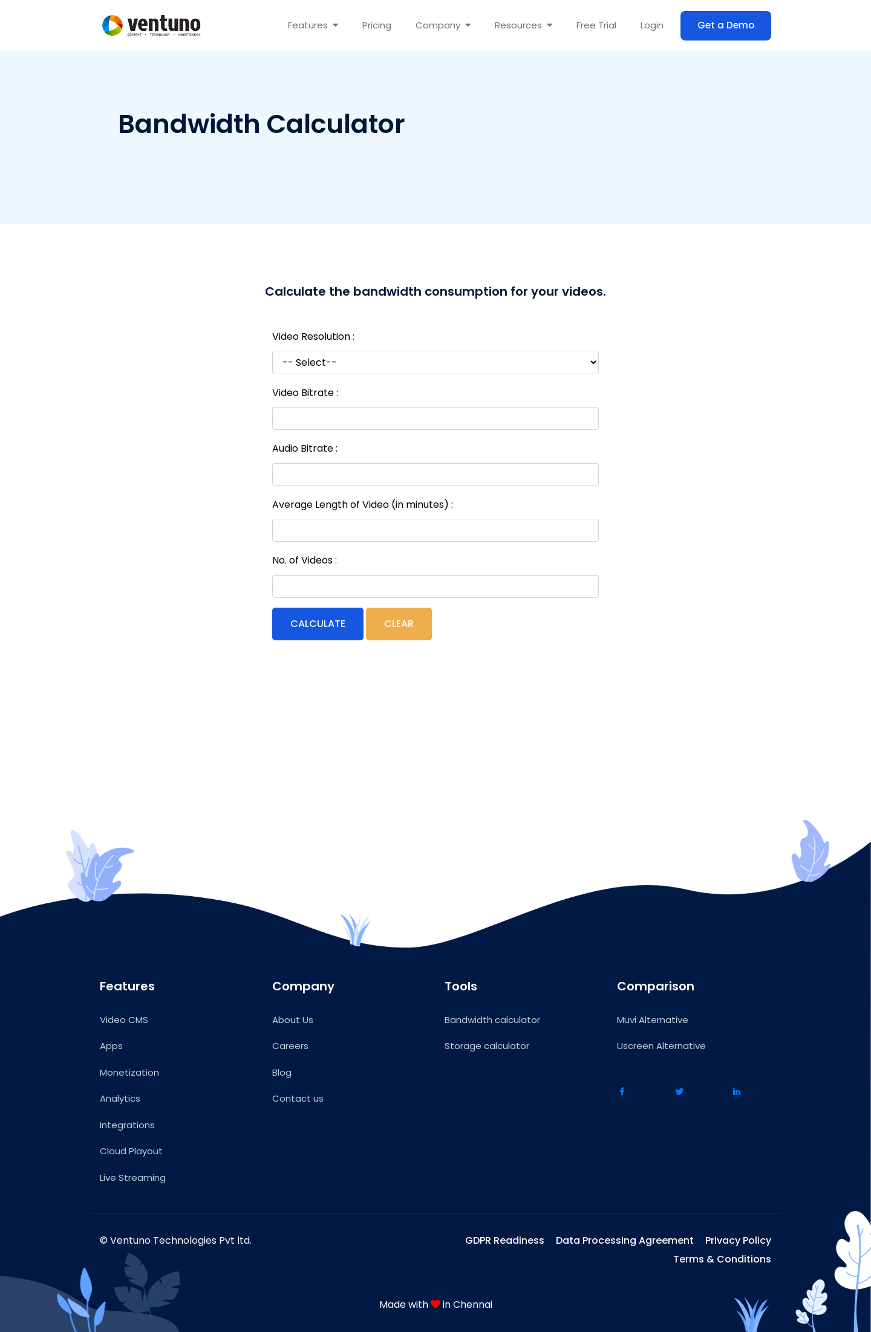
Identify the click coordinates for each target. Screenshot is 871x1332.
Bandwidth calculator (492, 1019)
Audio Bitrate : (305, 448)
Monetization (129, 1072)
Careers (290, 1045)
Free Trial (596, 25)
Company (443, 25)
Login (652, 25)
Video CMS (124, 1019)
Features (313, 25)
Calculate (317, 624)
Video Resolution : (313, 336)
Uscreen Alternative (661, 1045)
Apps (111, 1045)
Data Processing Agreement (625, 1240)
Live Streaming (133, 1177)
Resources (523, 25)
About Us (292, 1019)
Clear (399, 624)
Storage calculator (487, 1045)
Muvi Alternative (652, 1019)
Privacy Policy (738, 1240)
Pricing (376, 25)
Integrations (127, 1125)
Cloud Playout (131, 1151)
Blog (282, 1072)
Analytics (120, 1098)
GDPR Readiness (504, 1240)
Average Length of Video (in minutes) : (362, 505)
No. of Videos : (304, 560)
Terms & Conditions (722, 1259)
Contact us (298, 1098)
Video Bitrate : (305, 393)
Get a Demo (725, 25)
